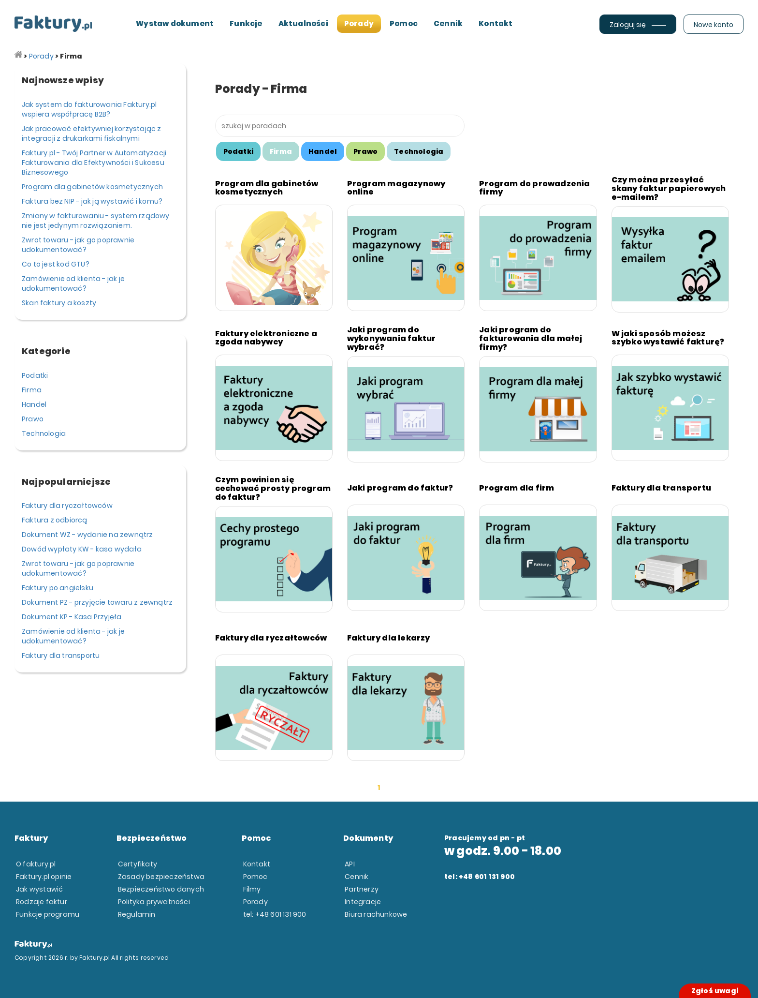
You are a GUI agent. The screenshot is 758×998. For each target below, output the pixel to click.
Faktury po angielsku (57, 588)
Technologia (44, 433)
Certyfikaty (137, 864)
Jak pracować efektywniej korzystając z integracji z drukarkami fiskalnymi (91, 133)
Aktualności (303, 23)
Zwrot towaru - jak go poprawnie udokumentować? (78, 244)
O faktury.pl (36, 864)
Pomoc (404, 23)
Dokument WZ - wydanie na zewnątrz (87, 534)
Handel (34, 404)
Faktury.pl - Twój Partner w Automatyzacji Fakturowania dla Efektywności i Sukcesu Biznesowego (94, 162)
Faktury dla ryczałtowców (67, 505)
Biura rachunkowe (376, 914)
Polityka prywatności (154, 902)
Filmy (252, 889)
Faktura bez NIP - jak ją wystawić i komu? (92, 201)
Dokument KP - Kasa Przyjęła (71, 617)
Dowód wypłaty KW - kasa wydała (82, 549)
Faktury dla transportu (61, 655)
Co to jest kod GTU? (55, 264)
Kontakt (495, 23)
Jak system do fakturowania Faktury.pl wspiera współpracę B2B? (89, 109)
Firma (32, 390)
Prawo (33, 419)
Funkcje (246, 23)
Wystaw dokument (175, 23)
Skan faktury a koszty (59, 303)
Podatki (35, 375)
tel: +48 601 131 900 (274, 914)
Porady (359, 23)
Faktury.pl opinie (44, 876)
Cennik (448, 23)
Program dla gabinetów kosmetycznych (92, 187)
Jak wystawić (39, 889)
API (350, 864)
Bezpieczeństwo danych (161, 889)
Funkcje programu (47, 914)
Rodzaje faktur (41, 902)
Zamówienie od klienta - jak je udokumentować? (73, 283)
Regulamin (137, 914)
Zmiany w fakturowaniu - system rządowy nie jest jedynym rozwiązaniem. (96, 220)
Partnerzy (362, 889)
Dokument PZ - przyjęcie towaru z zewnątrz (97, 602)
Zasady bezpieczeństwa (161, 876)
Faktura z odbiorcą (54, 520)
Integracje (363, 902)
